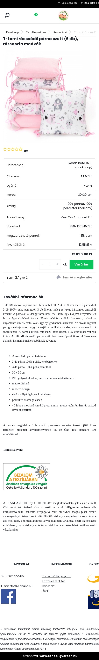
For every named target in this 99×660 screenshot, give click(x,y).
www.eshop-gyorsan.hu (58, 656)
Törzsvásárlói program (56, 576)
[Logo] (72, 15)
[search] (7, 15)
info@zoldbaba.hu (20, 586)
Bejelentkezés (70, 3)
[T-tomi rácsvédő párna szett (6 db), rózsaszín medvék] (49, 96)
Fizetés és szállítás (53, 581)
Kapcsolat (48, 586)
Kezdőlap (12, 32)
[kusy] (50, 264)
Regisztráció (91, 3)
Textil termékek (36, 32)
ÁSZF (45, 591)
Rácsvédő (60, 32)
